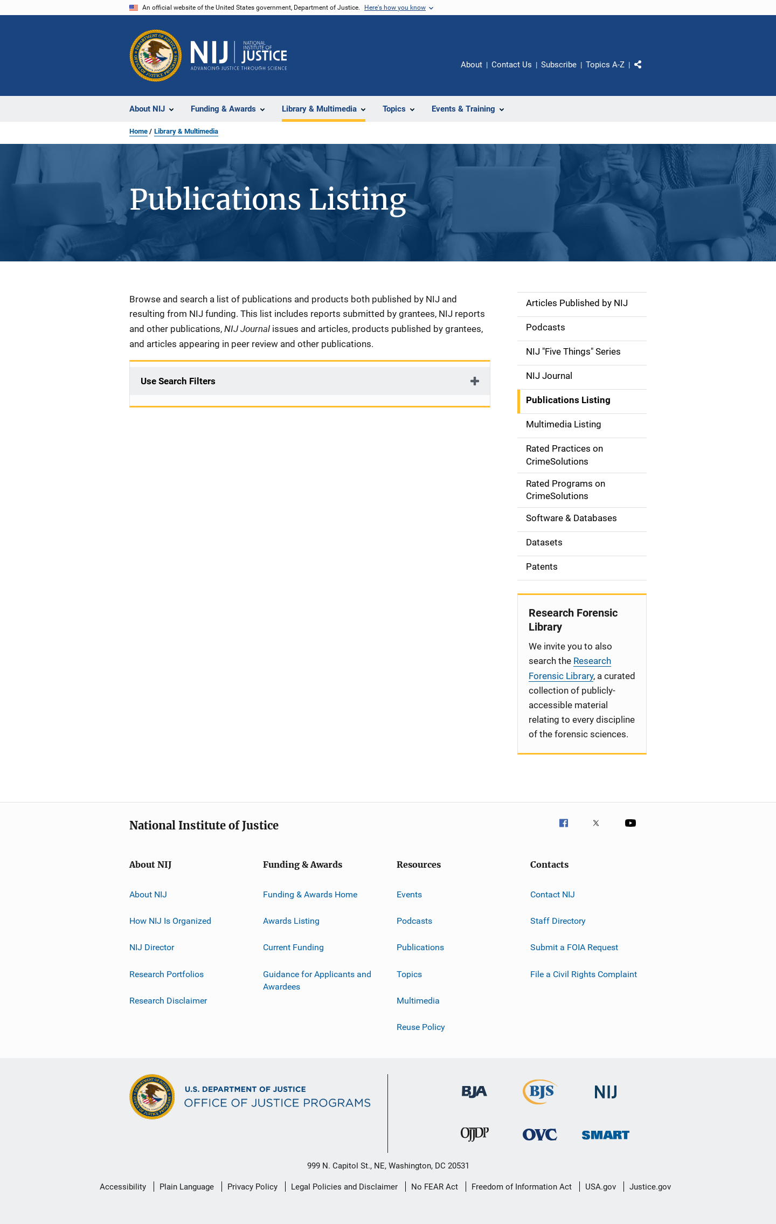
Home (138, 131)
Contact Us (511, 65)
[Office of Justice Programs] (155, 55)
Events (409, 894)
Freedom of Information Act (522, 1187)
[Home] (239, 55)
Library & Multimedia (186, 131)
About (471, 65)
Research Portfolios (166, 974)
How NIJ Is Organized (170, 921)
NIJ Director (151, 947)
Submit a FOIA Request (574, 947)
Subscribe (559, 65)
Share (646, 72)
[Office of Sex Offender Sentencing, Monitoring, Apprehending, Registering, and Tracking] (605, 1141)
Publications (420, 947)
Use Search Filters (178, 381)
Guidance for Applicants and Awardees (317, 980)
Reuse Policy (421, 1027)
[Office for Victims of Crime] (540, 1142)
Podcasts (414, 921)
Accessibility (123, 1187)
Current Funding (293, 947)
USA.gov (600, 1187)
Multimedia (418, 1000)
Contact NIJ (552, 894)
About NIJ (148, 894)
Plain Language (187, 1187)
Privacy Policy (252, 1187)
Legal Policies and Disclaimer (344, 1187)
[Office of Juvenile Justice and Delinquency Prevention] (475, 1144)
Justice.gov (650, 1187)
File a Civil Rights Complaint (583, 974)
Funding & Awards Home (310, 894)
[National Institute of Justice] (605, 1100)
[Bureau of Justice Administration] (474, 1100)
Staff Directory (558, 921)
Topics (409, 974)
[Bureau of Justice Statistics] (540, 1106)
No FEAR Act (434, 1187)
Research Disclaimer (168, 1000)
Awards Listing (291, 921)
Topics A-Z (605, 65)
